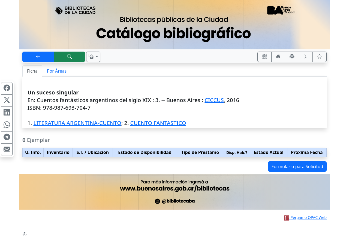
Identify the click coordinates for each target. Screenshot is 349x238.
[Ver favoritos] (319, 57)
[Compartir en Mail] (7, 150)
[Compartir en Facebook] (7, 88)
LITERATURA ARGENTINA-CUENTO (77, 123)
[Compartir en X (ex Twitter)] (7, 100)
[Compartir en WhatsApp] (7, 125)
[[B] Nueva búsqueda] (69, 57)
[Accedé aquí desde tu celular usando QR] (264, 57)
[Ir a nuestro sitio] (278, 57)
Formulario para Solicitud (297, 166)
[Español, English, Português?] (93, 57)
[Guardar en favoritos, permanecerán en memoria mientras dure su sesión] (306, 57)
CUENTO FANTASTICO (158, 123)
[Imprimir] (292, 57)
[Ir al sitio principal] (174, 24)
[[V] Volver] (38, 57)
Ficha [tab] (32, 71)
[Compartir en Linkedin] (7, 113)
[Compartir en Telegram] (7, 137)
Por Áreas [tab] (57, 71)
